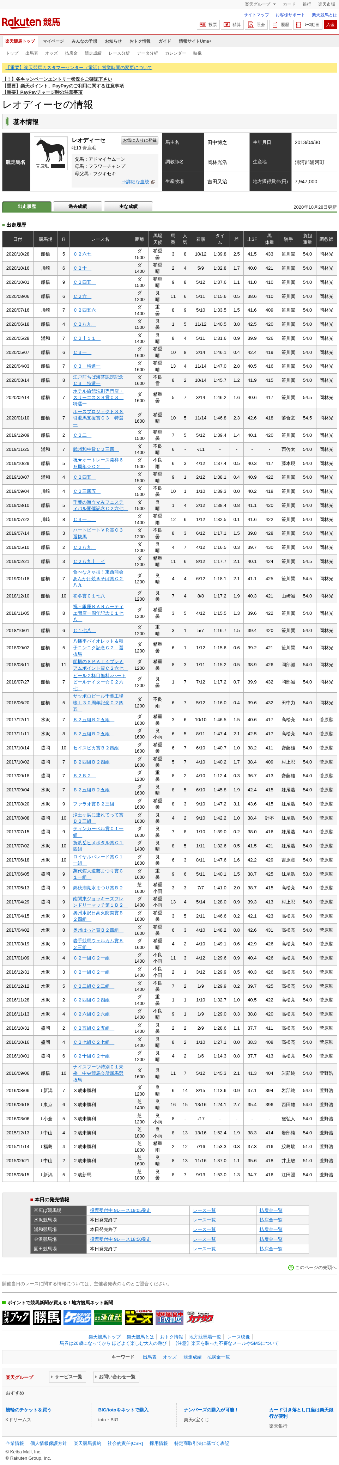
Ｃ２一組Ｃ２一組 (93, 958)
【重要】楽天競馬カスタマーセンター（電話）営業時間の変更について (79, 67)
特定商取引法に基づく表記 (201, 1443)
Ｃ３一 (82, 352)
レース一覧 (204, 1210)
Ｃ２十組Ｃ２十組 (93, 1056)
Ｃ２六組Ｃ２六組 (93, 1014)
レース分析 (119, 53)
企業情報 (15, 1443)
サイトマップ (256, 14)
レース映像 (238, 1337)
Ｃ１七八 (84, 630)
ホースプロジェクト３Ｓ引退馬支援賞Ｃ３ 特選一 (98, 418)
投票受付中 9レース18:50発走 (120, 1239)
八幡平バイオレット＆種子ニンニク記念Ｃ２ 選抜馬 (98, 647)
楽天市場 (326, 4)
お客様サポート (290, 14)
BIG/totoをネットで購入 (123, 1409)
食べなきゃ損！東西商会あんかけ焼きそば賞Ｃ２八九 (98, 578)
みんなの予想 (84, 41)
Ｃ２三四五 (87, 491)
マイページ (53, 41)
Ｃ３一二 (84, 519)
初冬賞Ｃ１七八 (91, 596)
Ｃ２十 (82, 268)
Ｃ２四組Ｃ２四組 (93, 1000)
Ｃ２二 (82, 435)
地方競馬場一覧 (205, 1337)
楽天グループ (258, 4)
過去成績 (77, 206)
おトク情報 (140, 41)
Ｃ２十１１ (87, 338)
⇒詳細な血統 (135, 181)
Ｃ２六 (82, 296)
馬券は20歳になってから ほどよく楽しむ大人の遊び (113, 1343)
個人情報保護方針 (48, 1443)
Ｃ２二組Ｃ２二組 (93, 986)
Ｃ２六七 (84, 254)
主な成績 (128, 206)
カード (289, 4)
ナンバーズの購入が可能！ (211, 1409)
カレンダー (175, 53)
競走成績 (93, 53)
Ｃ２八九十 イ (89, 561)
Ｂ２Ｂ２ (84, 775)
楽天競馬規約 (87, 1443)
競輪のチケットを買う (29, 1409)
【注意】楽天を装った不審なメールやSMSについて (226, 1343)
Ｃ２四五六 (87, 310)
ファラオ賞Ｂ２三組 (96, 804)
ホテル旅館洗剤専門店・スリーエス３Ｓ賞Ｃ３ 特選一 (98, 397)
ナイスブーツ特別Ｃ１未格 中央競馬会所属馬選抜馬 (98, 1073)
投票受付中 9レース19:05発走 (120, 1210)
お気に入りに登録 (140, 140)
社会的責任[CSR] (125, 1443)
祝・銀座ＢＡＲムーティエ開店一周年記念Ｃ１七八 (98, 613)
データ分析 (147, 53)
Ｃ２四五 (84, 282)
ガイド (164, 41)
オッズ (51, 53)
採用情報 (159, 1443)
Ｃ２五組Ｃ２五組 (93, 1028)
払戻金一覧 (271, 1210)
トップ (12, 53)
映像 (197, 53)
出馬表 (31, 53)
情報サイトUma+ (195, 41)
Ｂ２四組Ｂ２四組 (93, 762)
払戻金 (71, 53)
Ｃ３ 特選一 (87, 366)
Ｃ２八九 (84, 324)
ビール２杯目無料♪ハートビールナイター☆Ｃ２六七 (99, 682)
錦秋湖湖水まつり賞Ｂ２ (100, 887)
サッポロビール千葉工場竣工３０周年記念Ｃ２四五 (98, 702)
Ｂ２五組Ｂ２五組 (93, 719)
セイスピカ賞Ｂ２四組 (98, 747)
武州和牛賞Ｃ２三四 (96, 449)
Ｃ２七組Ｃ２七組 (93, 1042)
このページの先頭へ (316, 1267)
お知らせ (113, 41)
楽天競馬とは (324, 14)
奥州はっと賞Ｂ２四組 (98, 930)
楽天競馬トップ (20, 41)
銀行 (307, 4)
